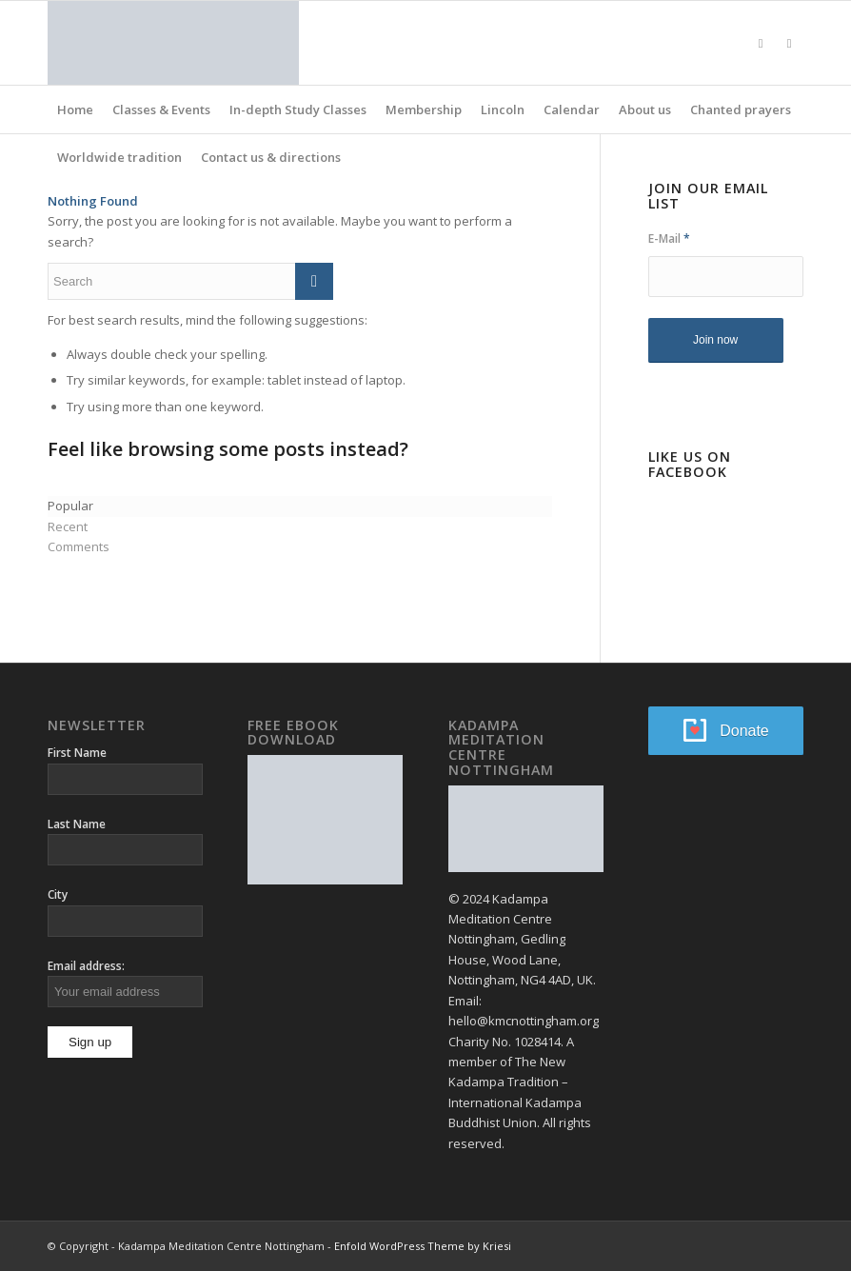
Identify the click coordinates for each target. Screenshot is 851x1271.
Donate (744, 731)
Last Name (77, 824)
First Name (77, 753)
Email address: (86, 966)
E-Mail (669, 238)
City (58, 894)
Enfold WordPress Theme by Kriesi (422, 1246)
